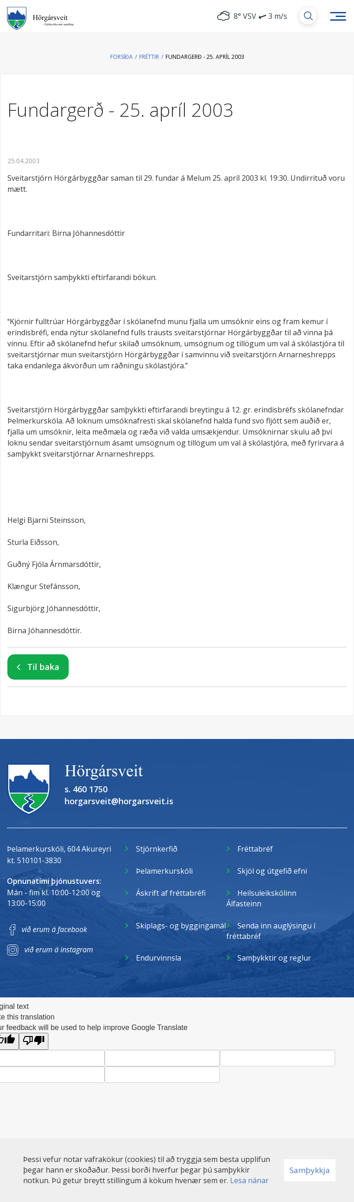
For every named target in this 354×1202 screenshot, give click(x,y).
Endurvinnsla (158, 958)
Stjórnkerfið (156, 849)
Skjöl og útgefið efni (272, 871)
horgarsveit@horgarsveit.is (119, 801)
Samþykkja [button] (309, 1170)
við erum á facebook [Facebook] (54, 929)
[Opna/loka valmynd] (338, 16)
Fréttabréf (255, 849)
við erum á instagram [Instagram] (58, 949)
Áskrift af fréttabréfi (171, 893)
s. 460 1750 (86, 789)
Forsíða (121, 57)
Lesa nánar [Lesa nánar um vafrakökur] (249, 1180)
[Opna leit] (308, 15)
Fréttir (149, 57)
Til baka (43, 666)
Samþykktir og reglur (274, 958)
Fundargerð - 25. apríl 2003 (204, 57)
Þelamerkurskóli (164, 871)
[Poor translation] (33, 1041)
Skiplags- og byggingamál (181, 926)
